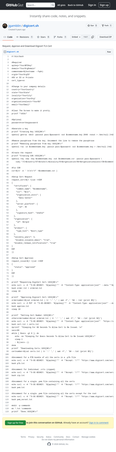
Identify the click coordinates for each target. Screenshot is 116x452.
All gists (61, 5)
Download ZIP (106, 37)
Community (59, 437)
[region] (58, 234)
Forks (60, 37)
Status (48, 437)
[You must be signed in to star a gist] (92, 25)
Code (8, 37)
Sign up (104, 5)
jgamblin (14, 26)
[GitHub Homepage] (49, 444)
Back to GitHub (75, 5)
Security (40, 437)
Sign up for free (15, 422)
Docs (68, 437)
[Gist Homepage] (15, 5)
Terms (23, 437)
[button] (92, 37)
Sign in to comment (98, 422)
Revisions (24, 37)
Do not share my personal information (58, 439)
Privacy (31, 437)
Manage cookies (88, 437)
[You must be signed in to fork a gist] (107, 25)
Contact (76, 437)
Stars (43, 37)
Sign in (92, 5)
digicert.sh (31, 26)
